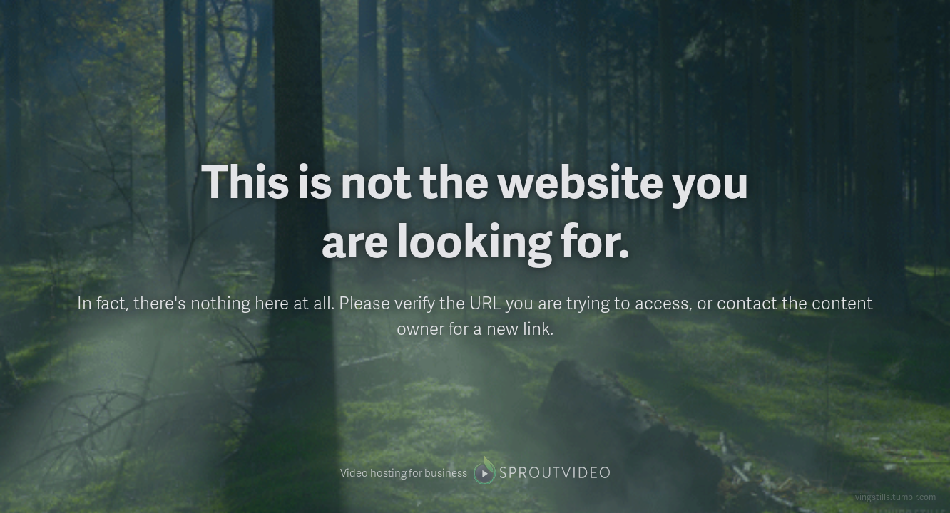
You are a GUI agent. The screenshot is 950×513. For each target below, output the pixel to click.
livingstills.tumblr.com (893, 497)
